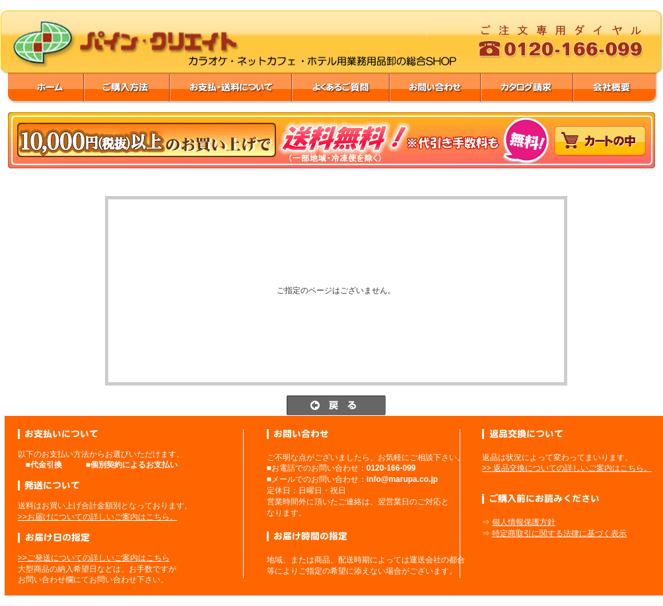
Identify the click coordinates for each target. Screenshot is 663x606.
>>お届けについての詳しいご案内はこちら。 (98, 517)
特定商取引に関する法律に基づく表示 (559, 533)
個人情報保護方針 (523, 522)
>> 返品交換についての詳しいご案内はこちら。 (567, 468)
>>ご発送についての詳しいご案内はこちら (94, 557)
